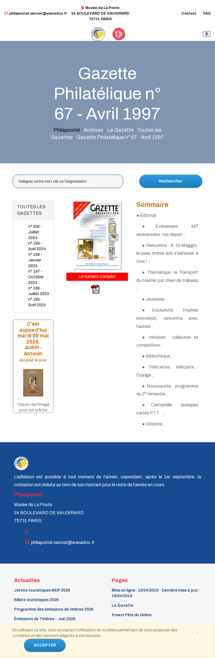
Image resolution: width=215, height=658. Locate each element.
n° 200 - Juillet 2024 (35, 232)
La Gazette (122, 605)
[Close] (197, 632)
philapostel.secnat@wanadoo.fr (35, 13)
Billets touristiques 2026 (36, 600)
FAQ (207, 13)
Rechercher (171, 181)
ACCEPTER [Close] (45, 645)
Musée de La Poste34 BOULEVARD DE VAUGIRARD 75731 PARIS (100, 13)
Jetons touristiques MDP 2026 (42, 590)
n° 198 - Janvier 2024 (35, 260)
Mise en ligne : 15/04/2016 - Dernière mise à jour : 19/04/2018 (156, 593)
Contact (189, 13)
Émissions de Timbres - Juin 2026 (44, 619)
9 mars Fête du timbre (131, 615)
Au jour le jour (33, 360)
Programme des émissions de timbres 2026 (53, 609)
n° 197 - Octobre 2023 (35, 277)
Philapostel (66, 130)
